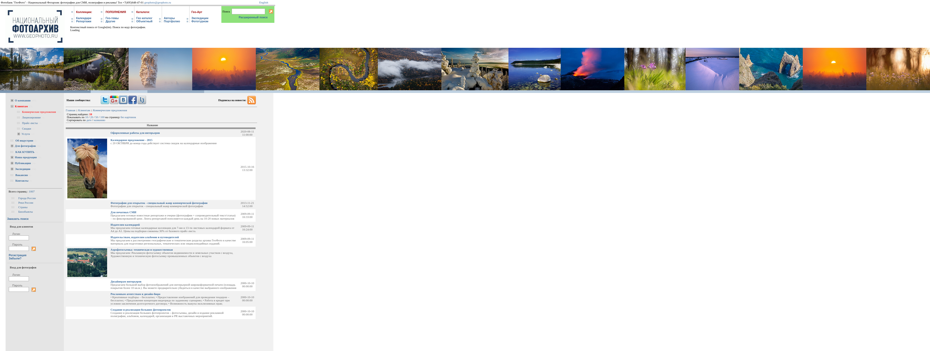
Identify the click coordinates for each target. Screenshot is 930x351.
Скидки (26, 128)
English (263, 2)
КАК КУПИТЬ (24, 152)
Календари (83, 18)
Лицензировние (31, 117)
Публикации (23, 163)
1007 (32, 191)
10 (86, 117)
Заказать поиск (18, 218)
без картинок (128, 117)
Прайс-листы (30, 123)
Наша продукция (26, 157)
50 (96, 117)
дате (88, 120)
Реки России (25, 202)
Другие (110, 21)
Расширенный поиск (253, 17)
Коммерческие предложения (39, 111)
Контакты (21, 180)
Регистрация (18, 255)
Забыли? (15, 258)
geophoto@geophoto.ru (157, 2)
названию (99, 120)
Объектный (144, 21)
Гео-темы (112, 18)
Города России (27, 198)
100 (102, 117)
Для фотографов (25, 145)
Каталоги (142, 12)
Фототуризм (199, 21)
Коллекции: (84, 12)
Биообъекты (25, 211)
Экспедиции (199, 18)
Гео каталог (144, 18)
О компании (22, 100)
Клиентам (21, 106)
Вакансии (21, 175)
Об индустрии (24, 140)
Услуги (25, 133)
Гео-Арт (196, 12)
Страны (23, 207)
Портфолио (172, 21)
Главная (70, 110)
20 (91, 117)
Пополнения (116, 12)
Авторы (169, 18)
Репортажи (83, 21)
